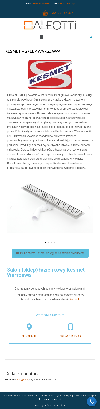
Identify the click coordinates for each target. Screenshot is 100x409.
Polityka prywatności (50, 399)
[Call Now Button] (92, 401)
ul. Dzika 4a (29, 335)
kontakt (74, 299)
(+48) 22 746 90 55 (42, 3)
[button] (45, 242)
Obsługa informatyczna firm (50, 405)
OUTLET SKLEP (62, 13)
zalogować (22, 379)
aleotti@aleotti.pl (66, 3)
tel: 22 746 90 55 (70, 335)
